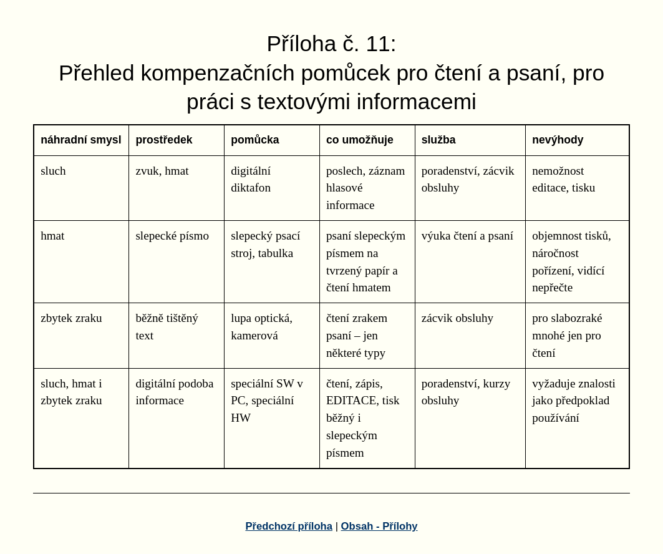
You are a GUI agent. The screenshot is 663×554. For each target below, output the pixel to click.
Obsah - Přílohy (379, 526)
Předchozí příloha (288, 526)
